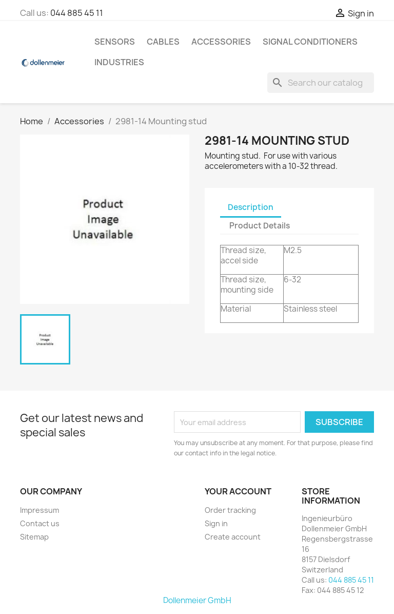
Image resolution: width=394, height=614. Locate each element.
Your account (238, 491)
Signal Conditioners (310, 41)
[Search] (320, 82)
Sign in (216, 523)
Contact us (40, 523)
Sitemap (34, 537)
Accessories (221, 41)
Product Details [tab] (259, 225)
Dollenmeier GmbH (197, 600)
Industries (119, 62)
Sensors (114, 41)
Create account (233, 537)
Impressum (39, 510)
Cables (163, 41)
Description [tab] (250, 207)
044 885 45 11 (76, 12)
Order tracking (230, 510)
